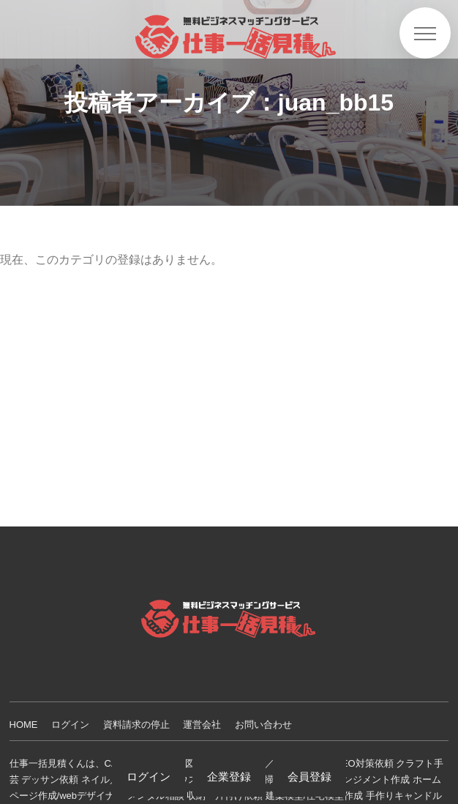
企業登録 (229, 776)
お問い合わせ (263, 724)
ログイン (70, 724)
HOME (24, 724)
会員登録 (309, 776)
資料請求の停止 (136, 724)
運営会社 (202, 724)
